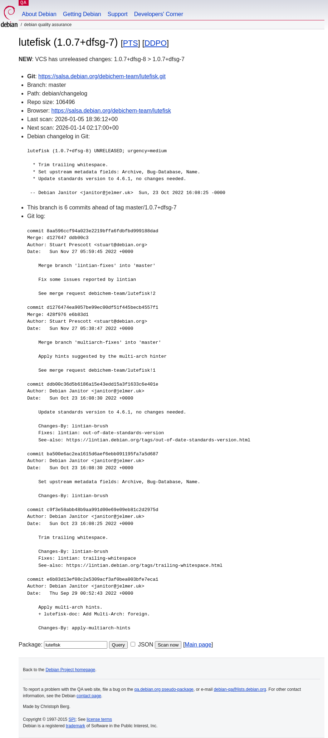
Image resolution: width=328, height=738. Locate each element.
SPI (72, 719)
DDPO (156, 43)
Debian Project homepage (70, 669)
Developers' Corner (158, 14)
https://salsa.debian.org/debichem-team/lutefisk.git (102, 76)
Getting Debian (82, 14)
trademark (75, 725)
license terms (99, 719)
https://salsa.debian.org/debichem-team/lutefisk (111, 111)
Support (118, 14)
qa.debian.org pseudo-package (164, 689)
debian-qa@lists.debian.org (240, 689)
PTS (130, 43)
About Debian (39, 14)
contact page (89, 695)
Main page (198, 645)
